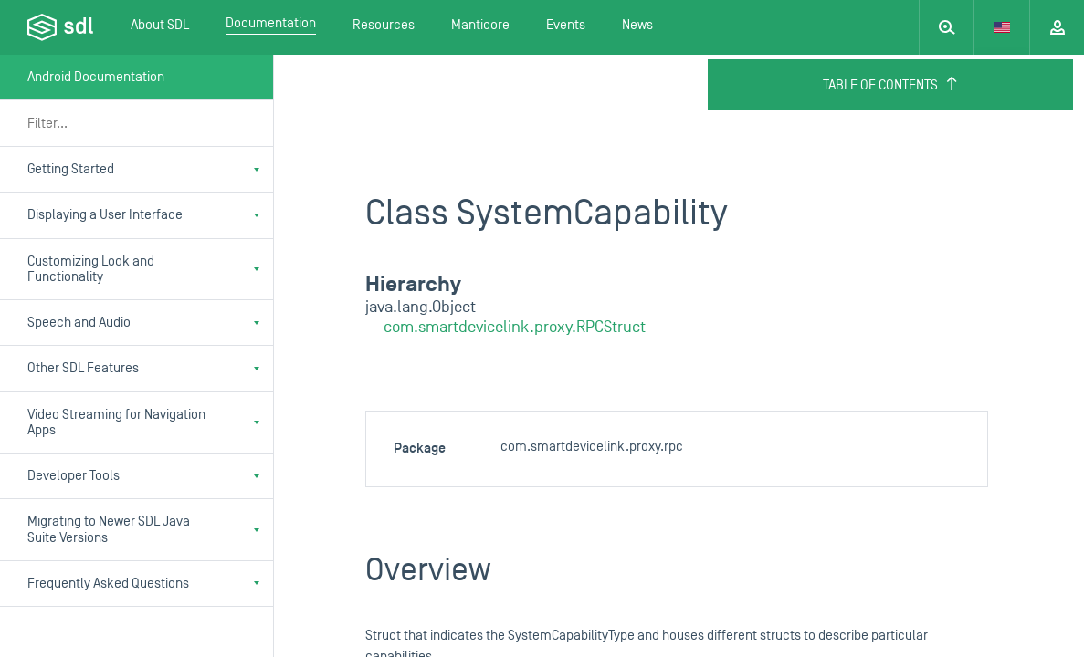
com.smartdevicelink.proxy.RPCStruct (515, 327)
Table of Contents (891, 85)
